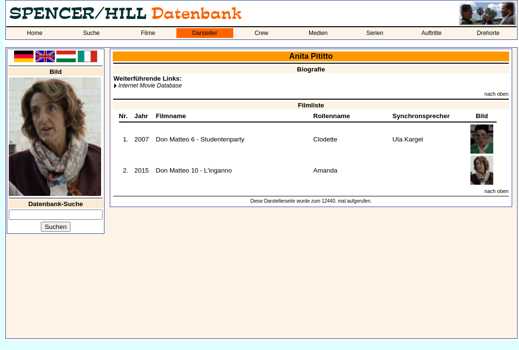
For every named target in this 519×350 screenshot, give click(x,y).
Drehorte (488, 33)
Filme (148, 33)
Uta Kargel (408, 139)
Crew (261, 33)
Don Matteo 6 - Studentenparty (200, 139)
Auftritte (431, 33)
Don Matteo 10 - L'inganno (194, 170)
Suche (91, 33)
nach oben (496, 94)
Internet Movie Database (150, 85)
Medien (318, 33)
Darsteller (204, 33)
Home (34, 33)
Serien (374, 33)
